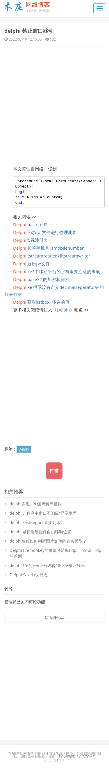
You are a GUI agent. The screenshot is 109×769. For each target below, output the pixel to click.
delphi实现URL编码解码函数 (36, 504)
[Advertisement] (54, 103)
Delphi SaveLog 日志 (29, 574)
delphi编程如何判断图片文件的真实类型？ (48, 541)
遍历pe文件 (31, 263)
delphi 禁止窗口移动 (28, 30)
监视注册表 (30, 240)
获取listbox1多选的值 (41, 302)
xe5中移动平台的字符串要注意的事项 (56, 271)
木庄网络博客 (26, 753)
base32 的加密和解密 (41, 279)
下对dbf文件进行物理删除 (45, 232)
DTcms (88, 756)
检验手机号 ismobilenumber (48, 248)
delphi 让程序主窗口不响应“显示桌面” (44, 513)
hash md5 (30, 224)
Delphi (63, 310)
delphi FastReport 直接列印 (35, 522)
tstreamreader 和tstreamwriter (51, 256)
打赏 (54, 471)
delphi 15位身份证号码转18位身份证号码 (47, 565)
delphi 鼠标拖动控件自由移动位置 (40, 531)
